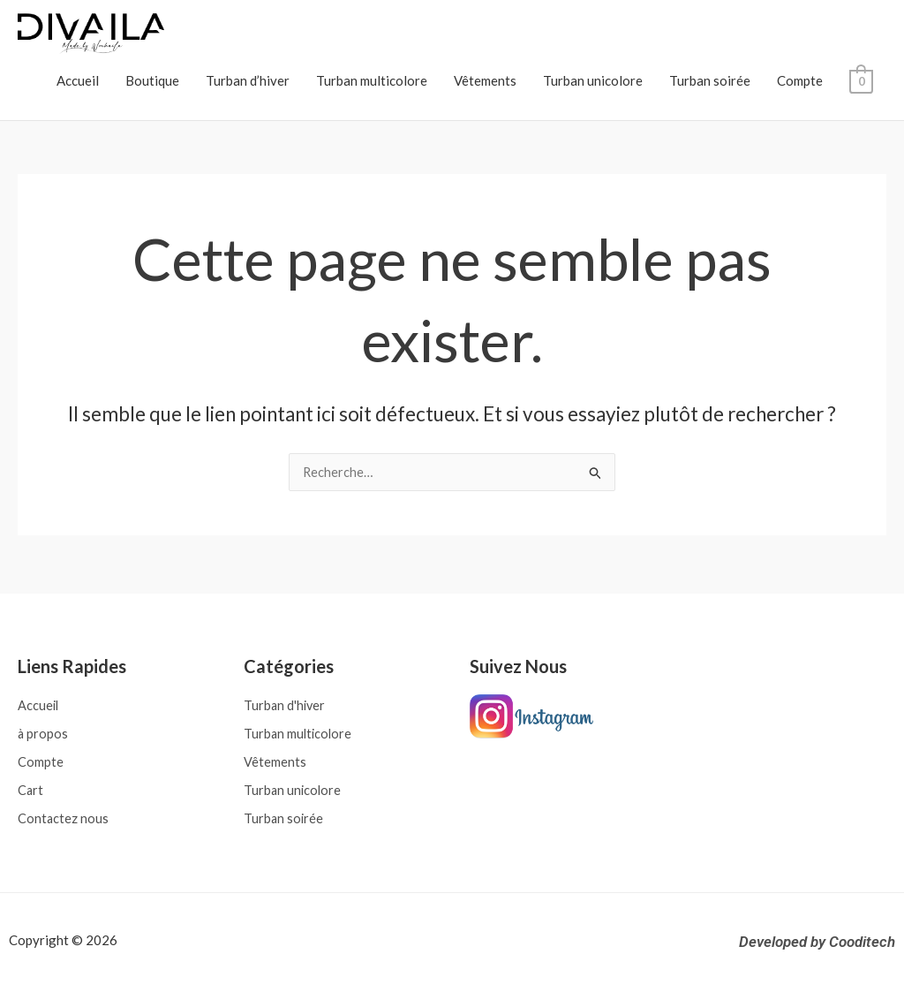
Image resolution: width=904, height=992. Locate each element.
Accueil (77, 80)
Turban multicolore (371, 80)
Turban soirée (709, 80)
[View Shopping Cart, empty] (861, 80)
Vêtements (485, 80)
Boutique (152, 80)
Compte (800, 80)
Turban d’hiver (248, 80)
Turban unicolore (593, 80)
